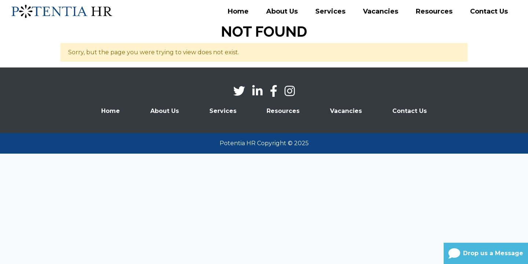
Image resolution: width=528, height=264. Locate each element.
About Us (282, 11)
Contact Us (489, 11)
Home (238, 11)
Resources (434, 11)
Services (330, 11)
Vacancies (380, 11)
